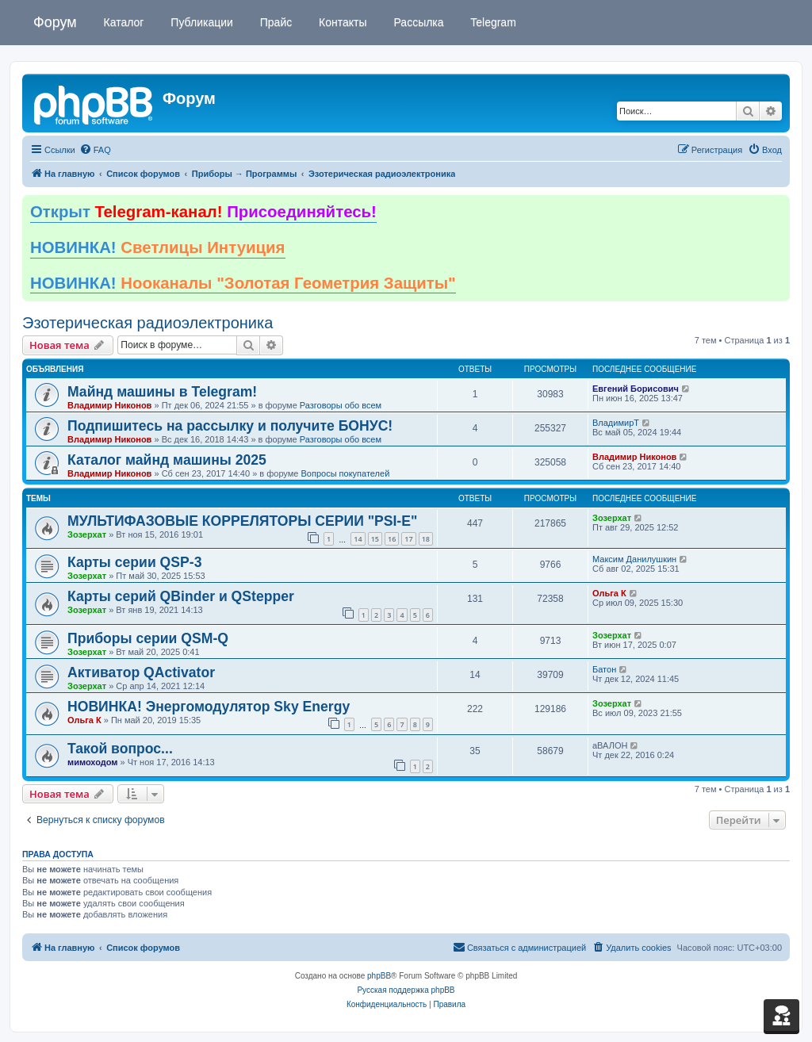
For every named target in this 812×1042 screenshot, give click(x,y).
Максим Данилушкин (634, 559)
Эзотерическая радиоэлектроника (147, 322)
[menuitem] (95, 149)
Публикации (199, 22)
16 (392, 539)
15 (375, 539)
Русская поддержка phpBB (405, 990)
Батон (604, 669)
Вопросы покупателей (345, 473)
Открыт (203, 211)
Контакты (341, 22)
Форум (55, 22)
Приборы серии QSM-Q (147, 638)
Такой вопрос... (120, 749)
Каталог (122, 22)
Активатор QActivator (141, 672)
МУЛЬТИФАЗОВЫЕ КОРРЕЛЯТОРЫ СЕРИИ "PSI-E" (242, 521)
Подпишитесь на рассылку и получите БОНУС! (230, 426)
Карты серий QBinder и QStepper (180, 596)
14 (358, 539)
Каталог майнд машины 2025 (166, 460)
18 (426, 539)
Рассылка (417, 22)
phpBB (379, 975)
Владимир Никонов (109, 405)
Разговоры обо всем (340, 405)
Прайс (274, 22)
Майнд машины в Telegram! (162, 392)
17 (408, 539)
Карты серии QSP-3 (134, 562)
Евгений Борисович (635, 388)
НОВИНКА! (157, 247)
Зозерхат (86, 534)
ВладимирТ (615, 422)
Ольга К (609, 593)
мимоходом (92, 762)
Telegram (492, 22)
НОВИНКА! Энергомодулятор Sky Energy (208, 706)
